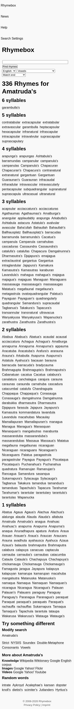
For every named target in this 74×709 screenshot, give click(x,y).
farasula (22, 407)
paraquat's (23, 602)
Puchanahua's (31, 464)
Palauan (58, 587)
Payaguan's (26, 298)
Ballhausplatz (11, 232)
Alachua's (57, 512)
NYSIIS (16, 642)
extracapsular (31, 122)
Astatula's (38, 223)
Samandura (26, 473)
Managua (8, 426)
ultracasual (30, 194)
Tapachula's (27, 488)
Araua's (33, 535)
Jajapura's (30, 265)
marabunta (50, 431)
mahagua (27, 274)
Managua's (24, 426)
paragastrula (42, 455)
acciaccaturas (48, 208)
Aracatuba (9, 351)
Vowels (26, 647)
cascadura (55, 384)
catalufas (23, 251)
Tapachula (26, 611)
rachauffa (8, 606)
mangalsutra (10, 578)
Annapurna (26, 346)
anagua (40, 521)
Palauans (24, 592)
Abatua (7, 512)
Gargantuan (46, 175)
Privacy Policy (32, 704)
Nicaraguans (11, 455)
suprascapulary (12, 141)
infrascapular (49, 131)
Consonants (10, 647)
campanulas (10, 165)
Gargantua (45, 260)
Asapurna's (54, 355)
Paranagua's (45, 597)
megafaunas (28, 445)
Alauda (32, 517)
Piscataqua (60, 459)
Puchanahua (52, 464)
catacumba (58, 554)
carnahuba (38, 384)
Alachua (43, 512)
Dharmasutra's (12, 256)
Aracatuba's (26, 351)
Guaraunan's (11, 179)
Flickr (39, 668)
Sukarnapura (42, 606)
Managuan (40, 279)
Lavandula (9, 417)
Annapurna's (44, 346)
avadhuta (20, 540)
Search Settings (12, 38)
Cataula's (21, 559)
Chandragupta (42, 388)
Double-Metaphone (50, 642)
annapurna (9, 346)
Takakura (24, 483)
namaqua (8, 583)
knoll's (6, 689)
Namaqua (23, 583)
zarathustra (10, 322)
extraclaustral (11, 260)
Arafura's (42, 351)
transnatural (29, 312)
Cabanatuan (10, 374)
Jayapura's (51, 407)
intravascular (28, 184)
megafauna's (44, 289)
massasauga (11, 284)
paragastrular (11, 459)
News (5, 16)
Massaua (32, 440)
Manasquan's (11, 431)
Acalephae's (34, 685)
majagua (58, 274)
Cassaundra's (48, 246)
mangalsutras (31, 431)
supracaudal (51, 303)
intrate (6, 685)
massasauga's (32, 284)
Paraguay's (10, 597)
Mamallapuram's (36, 421)
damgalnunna (31, 398)
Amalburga (59, 341)
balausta (21, 545)
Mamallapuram (12, 421)
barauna (51, 360)
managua (56, 421)
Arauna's (8, 355)
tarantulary (43, 492)
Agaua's (30, 512)
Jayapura (38, 568)
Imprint (46, 704)
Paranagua (27, 597)
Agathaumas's (31, 213)
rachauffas (24, 606)
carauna (57, 379)
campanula (9, 241)
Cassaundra (28, 246)
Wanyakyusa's (32, 317)
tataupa (54, 611)
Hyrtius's (61, 689)
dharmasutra (27, 403)
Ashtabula (9, 223)
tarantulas (9, 497)
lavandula (48, 412)
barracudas (53, 232)
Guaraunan (29, 179)
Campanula (27, 241)
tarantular (27, 492)
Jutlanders (46, 689)
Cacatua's (49, 237)
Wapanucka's (52, 317)
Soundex (29, 642)
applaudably (26, 218)
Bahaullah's (57, 227)
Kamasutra (9, 412)
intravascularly (49, 184)
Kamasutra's (10, 270)
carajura (43, 379)
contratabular (11, 122)
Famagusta (10, 568)
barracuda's (26, 365)
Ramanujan (27, 469)
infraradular (10, 184)
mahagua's (43, 274)
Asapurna (38, 355)
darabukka (9, 403)
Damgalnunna (53, 398)
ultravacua (46, 312)
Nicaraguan (10, 450)
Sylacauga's (48, 478)
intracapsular (11, 136)
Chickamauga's (54, 564)
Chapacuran (49, 165)
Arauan (7, 535)
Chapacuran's (11, 170)
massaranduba (12, 436)
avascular (8, 227)
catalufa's (8, 251)
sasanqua (43, 473)
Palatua (26, 455)
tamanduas (10, 488)
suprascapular (50, 136)
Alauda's (44, 517)
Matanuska (29, 578)
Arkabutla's (59, 218)
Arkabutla (22, 355)
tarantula (41, 611)
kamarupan (42, 573)
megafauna (10, 445)
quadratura (9, 469)
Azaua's (7, 545)
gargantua (29, 260)
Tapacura (44, 488)
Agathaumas (11, 213)
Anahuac (53, 521)
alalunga (8, 517)
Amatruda (9, 521)
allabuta (57, 517)
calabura (8, 550)
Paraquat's (56, 602)
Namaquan (40, 583)
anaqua (7, 531)
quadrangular (11, 303)
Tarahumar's (10, 492)
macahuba (58, 573)
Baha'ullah (24, 227)
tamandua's (56, 483)
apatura (41, 531)
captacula (52, 550)
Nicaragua (25, 587)
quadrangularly (46, 298)
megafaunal (25, 289)
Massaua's (48, 440)
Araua (64, 531)
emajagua (48, 256)
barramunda (10, 237)
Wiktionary (41, 660)
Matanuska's (47, 578)
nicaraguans (28, 450)
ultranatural (47, 194)
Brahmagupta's (33, 370)
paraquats (40, 602)
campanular (30, 161)
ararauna (57, 351)
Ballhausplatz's (32, 232)
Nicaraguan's (48, 450)
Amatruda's (25, 521)
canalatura (9, 379)
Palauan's (9, 592)
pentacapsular (12, 189)
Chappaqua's (29, 393)
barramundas (11, 161)
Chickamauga (32, 564)
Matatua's (9, 289)
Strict (5, 642)
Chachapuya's (59, 559)
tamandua (39, 483)
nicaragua (9, 587)
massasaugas (53, 284)
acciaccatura (11, 341)
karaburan (47, 270)
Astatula (7, 360)
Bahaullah (41, 227)
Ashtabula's (44, 156)
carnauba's (24, 554)
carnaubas (41, 554)
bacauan (37, 360)
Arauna (7, 540)
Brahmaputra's (55, 370)
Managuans (58, 279)
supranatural (58, 189)
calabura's (54, 374)
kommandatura (29, 412)
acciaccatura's (27, 208)
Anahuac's (9, 526)
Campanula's (30, 165)
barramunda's (30, 237)
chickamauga (11, 564)
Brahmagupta (11, 370)
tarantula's (59, 492)
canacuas (37, 550)
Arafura (53, 531)
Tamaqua (59, 606)
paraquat (62, 597)
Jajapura (36, 407)
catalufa (25, 388)
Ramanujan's (46, 469)
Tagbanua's (10, 308)
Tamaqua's (9, 611)
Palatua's (56, 293)
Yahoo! (30, 668)
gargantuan (28, 175)
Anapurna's (57, 526)
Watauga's (57, 616)
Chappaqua (10, 393)
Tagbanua (9, 483)
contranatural (51, 170)
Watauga (42, 616)
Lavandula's (10, 274)
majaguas (25, 279)
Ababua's (21, 336)
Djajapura (8, 407)
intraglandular (11, 265)
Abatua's (35, 336)
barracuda (9, 365)
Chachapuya (38, 559)
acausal (61, 336)
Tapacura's (44, 308)
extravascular (11, 127)
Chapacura (39, 251)
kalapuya (52, 568)
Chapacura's (32, 170)
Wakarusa (9, 616)
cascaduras (10, 246)
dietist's (17, 689)
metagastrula (11, 293)
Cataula (7, 559)
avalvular (53, 223)
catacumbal (10, 388)
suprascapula (11, 194)
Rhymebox (8, 5)
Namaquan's (58, 583)
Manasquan (42, 426)
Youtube (40, 672)
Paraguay (54, 592)
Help (4, 27)
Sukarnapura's (12, 478)
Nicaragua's (42, 587)
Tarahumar (59, 488)
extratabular (51, 122)
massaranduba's (36, 436)
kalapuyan (9, 573)
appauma (61, 346)
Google (55, 660)
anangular (9, 218)
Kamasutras (29, 270)
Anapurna (40, 526)
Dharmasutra (47, 403)
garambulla (30, 127)
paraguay (38, 592)
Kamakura (46, 265)
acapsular (9, 208)
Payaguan (9, 298)
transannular (11, 312)
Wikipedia (26, 660)
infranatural (30, 131)
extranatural (10, 175)
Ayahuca (51, 540)
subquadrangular (35, 189)
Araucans (60, 535)
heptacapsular (50, 127)
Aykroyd (18, 685)
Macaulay (43, 417)
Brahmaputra (57, 545)
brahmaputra (37, 545)
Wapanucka (26, 497)
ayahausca (36, 540)
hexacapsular (11, 131)
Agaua (18, 512)
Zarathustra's (46, 322)
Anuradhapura (24, 531)
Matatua (63, 440)
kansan (49, 685)
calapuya (22, 550)
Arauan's (20, 535)
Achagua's (43, 341)
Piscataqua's (11, 464)
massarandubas (13, 440)
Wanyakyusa (11, 317)
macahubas (26, 417)
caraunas (8, 384)
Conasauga (48, 393)
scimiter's (30, 689)
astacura (24, 223)
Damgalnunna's (59, 251)
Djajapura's (32, 256)
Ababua (7, 336)
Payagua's (43, 459)
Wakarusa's (26, 616)
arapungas (26, 156)
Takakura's (27, 308)
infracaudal (46, 179)
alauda (20, 517)
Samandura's (31, 303)
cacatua (26, 374)
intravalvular (30, 136)
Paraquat (8, 602)
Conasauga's (11, 398)
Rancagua (9, 473)
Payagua (28, 459)
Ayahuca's (22, 360)
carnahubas (45, 241)
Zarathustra (28, 322)
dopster (61, 685)
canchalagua (27, 379)
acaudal (48, 336)
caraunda (23, 384)
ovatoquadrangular (35, 293)
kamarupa (25, 573)
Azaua (63, 540)
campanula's (49, 161)
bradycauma (44, 365)
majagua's (9, 279)
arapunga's (10, 156)
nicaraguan (46, 445)
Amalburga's (51, 213)
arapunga (43, 218)
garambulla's (11, 107)
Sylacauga (31, 478)
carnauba (8, 554)
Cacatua (39, 374)
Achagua (27, 341)
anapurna (25, 526)
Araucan (46, 535)
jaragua (25, 568)
